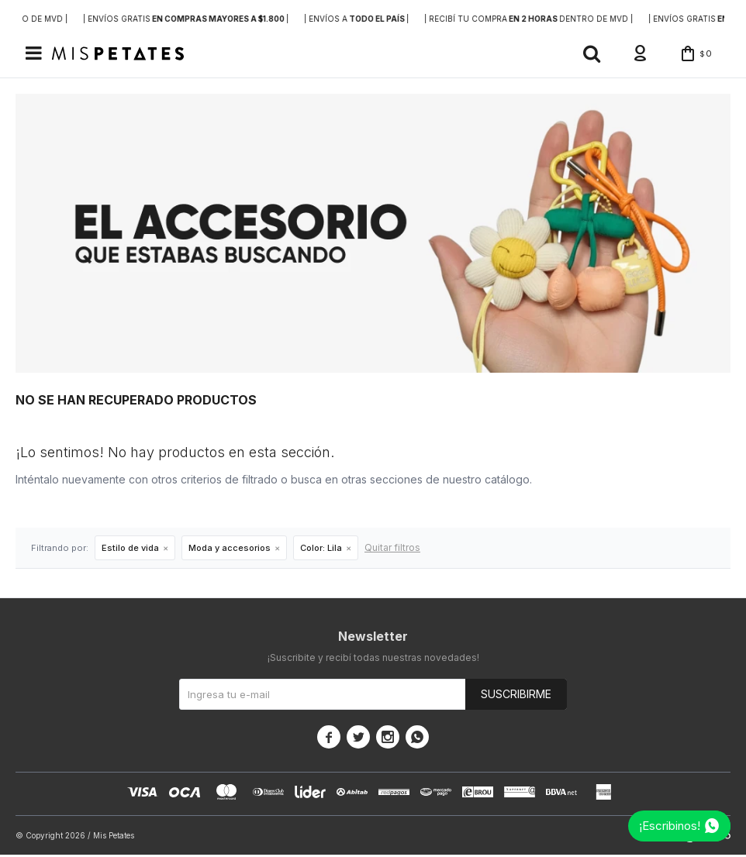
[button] (582, 55)
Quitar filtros (392, 550)
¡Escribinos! (669, 825)
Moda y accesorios (229, 550)
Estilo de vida (130, 550)
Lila (321, 550)
